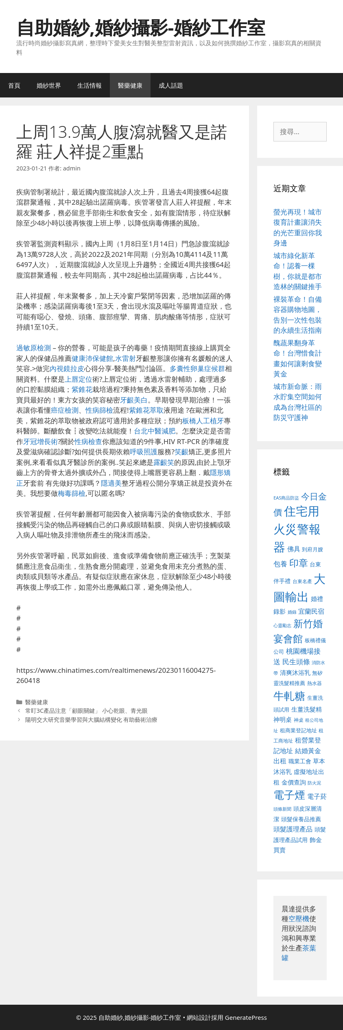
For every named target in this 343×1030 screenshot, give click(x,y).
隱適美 (111, 483)
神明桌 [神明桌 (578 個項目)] (282, 719)
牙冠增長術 (40, 441)
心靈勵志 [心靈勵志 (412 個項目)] (282, 625)
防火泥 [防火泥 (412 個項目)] (314, 783)
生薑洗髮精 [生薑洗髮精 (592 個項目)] (306, 709)
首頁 (14, 85)
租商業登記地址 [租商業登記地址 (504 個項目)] (298, 730)
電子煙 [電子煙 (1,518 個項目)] (289, 794)
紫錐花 (82, 389)
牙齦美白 (134, 399)
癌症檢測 (65, 410)
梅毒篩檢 (71, 493)
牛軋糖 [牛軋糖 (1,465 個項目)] (289, 695)
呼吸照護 (143, 451)
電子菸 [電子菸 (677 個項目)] (317, 796)
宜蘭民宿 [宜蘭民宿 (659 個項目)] (311, 611)
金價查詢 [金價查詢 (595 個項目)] (294, 782)
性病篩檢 (99, 410)
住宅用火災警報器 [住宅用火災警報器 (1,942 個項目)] (297, 529)
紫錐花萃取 (146, 410)
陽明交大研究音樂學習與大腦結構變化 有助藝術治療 (91, 719)
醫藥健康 (130, 85)
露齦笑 (163, 462)
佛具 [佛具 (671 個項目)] (293, 548)
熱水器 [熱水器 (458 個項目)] (314, 683)
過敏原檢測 (33, 347)
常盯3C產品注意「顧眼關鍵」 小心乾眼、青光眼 (86, 710)
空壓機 (298, 918)
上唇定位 (78, 379)
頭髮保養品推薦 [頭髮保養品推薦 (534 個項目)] (301, 819)
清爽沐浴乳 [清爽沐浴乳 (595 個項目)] (295, 672)
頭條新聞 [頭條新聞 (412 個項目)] (282, 809)
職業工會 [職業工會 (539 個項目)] (299, 761)
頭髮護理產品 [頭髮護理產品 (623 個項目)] (292, 828)
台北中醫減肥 (154, 430)
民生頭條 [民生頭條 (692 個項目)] (296, 661)
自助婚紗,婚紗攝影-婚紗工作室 (140, 27)
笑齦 (181, 451)
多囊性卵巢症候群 (197, 368)
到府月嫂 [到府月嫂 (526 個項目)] (312, 549)
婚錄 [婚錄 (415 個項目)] (292, 612)
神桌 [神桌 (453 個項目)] (299, 719)
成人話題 (171, 85)
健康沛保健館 (92, 358)
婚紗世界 (49, 85)
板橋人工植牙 (203, 420)
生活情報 (89, 85)
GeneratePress (246, 1017)
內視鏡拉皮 (67, 368)
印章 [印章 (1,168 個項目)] (298, 562)
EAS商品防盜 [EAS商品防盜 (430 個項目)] (286, 498)
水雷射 (125, 358)
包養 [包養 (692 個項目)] (280, 563)
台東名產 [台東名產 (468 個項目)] (302, 581)
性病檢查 (88, 441)
